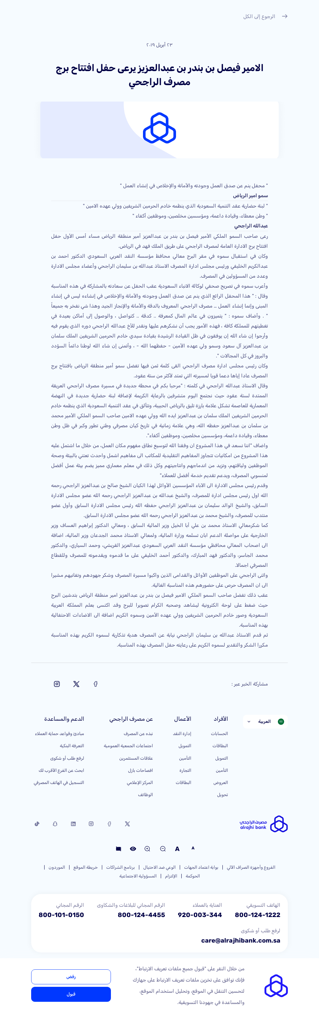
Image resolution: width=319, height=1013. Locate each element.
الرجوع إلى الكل (265, 17)
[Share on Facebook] (96, 684)
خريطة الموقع (86, 867)
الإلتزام (171, 876)
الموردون (57, 867)
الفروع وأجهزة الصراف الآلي (251, 867)
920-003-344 (200, 915)
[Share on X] (76, 684)
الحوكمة (193, 876)
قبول (71, 994)
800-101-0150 (61, 915)
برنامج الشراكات (120, 867)
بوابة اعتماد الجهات (201, 867)
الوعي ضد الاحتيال (159, 867)
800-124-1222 (257, 915)
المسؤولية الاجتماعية (138, 876)
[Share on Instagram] (57, 684)
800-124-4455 (141, 915)
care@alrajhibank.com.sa (240, 940)
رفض (71, 976)
